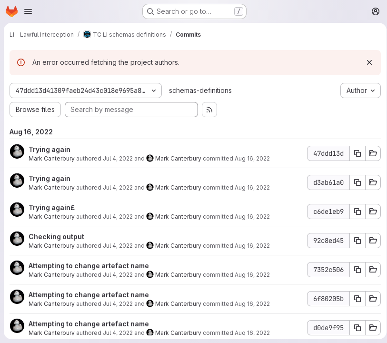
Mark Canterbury (52, 158)
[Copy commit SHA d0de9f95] (354, 327)
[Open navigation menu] (28, 11)
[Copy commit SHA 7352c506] (354, 269)
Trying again (49, 149)
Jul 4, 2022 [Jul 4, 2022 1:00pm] (118, 187)
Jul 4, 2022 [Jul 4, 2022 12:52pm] (118, 245)
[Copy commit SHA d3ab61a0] (354, 182)
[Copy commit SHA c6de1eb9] (354, 211)
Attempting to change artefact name (89, 266)
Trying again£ (52, 207)
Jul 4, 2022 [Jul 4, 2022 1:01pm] (118, 158)
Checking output (56, 236)
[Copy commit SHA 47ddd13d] (354, 153)
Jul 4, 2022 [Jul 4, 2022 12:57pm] (118, 216)
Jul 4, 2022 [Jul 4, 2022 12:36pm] (118, 332)
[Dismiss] (366, 62)
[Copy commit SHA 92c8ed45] (354, 240)
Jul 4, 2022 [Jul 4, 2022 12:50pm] (118, 274)
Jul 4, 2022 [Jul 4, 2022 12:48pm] (118, 303)
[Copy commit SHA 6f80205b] (354, 298)
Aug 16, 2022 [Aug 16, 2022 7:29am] (252, 158)
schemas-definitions (200, 90)
